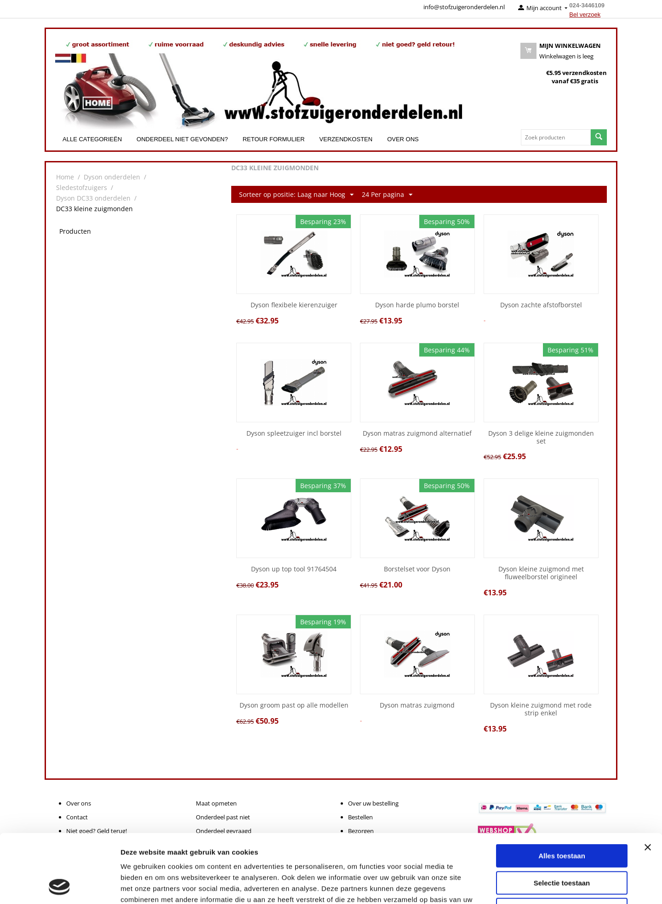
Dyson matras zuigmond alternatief (417, 434)
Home (65, 177)
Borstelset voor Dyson (417, 569)
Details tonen (497, 886)
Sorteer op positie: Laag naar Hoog (296, 195)
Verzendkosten (346, 139)
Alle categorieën (92, 139)
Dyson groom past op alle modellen (294, 705)
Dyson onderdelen (112, 177)
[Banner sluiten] (648, 783)
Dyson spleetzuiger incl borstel (294, 434)
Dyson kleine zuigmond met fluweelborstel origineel (541, 573)
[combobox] (556, 137)
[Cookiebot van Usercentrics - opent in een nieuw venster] (59, 886)
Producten (75, 231)
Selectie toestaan (562, 819)
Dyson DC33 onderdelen (93, 198)
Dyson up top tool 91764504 (294, 569)
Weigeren (561, 845)
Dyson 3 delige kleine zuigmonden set (541, 437)
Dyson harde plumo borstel (417, 305)
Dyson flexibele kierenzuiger (294, 305)
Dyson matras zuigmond (417, 705)
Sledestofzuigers (81, 187)
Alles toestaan (561, 791)
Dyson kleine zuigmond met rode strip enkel (541, 709)
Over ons (403, 139)
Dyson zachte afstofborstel (541, 305)
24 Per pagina (387, 195)
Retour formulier (274, 139)
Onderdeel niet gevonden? (182, 139)
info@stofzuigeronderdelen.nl (464, 7)
